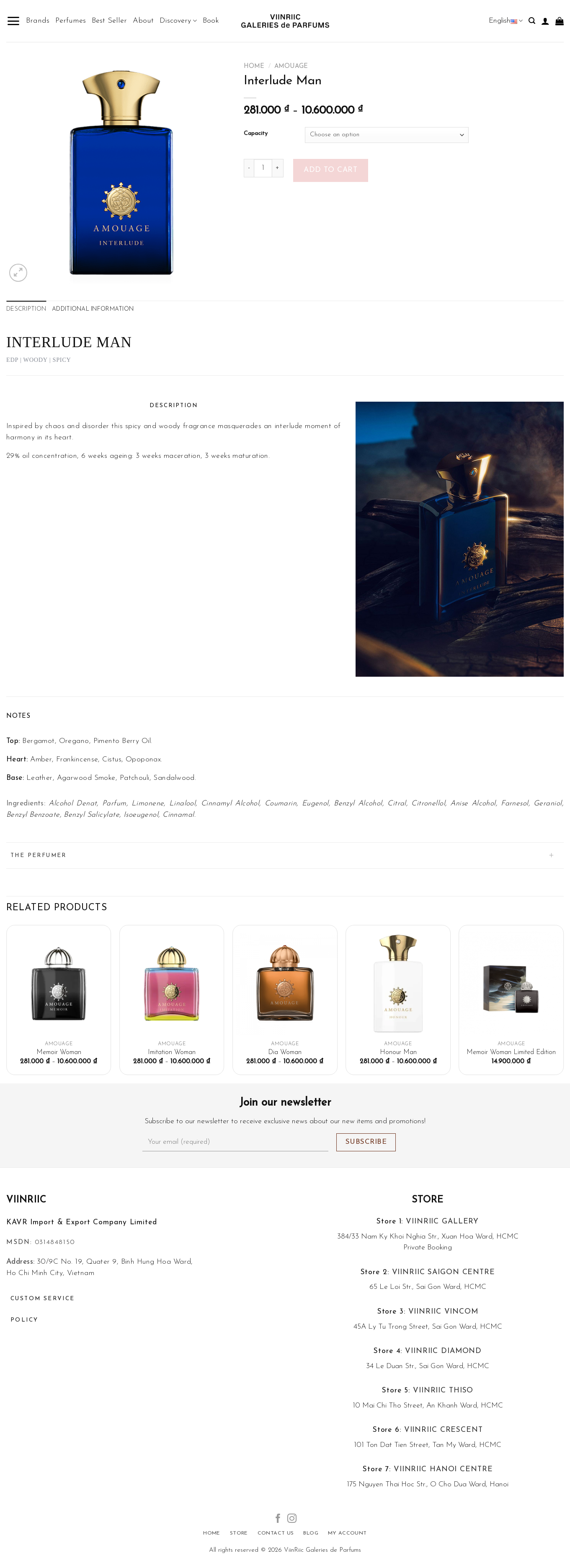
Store (428, 1200)
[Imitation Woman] (172, 984)
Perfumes (70, 21)
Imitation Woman (172, 1052)
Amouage (291, 66)
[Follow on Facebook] (278, 1519)
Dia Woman (285, 1052)
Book (211, 21)
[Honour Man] (398, 984)
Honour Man (398, 1052)
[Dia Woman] (285, 984)
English (506, 21)
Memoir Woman (58, 1052)
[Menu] (13, 21)
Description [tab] (26, 309)
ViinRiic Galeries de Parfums (322, 1550)
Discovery (178, 21)
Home (254, 66)
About (143, 21)
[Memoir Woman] (59, 984)
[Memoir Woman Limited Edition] (511, 984)
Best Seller (109, 21)
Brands (37, 21)
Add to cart (330, 170)
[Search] (532, 21)
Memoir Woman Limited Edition (511, 1052)
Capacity (256, 134)
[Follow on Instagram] (292, 1519)
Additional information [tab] (93, 309)
